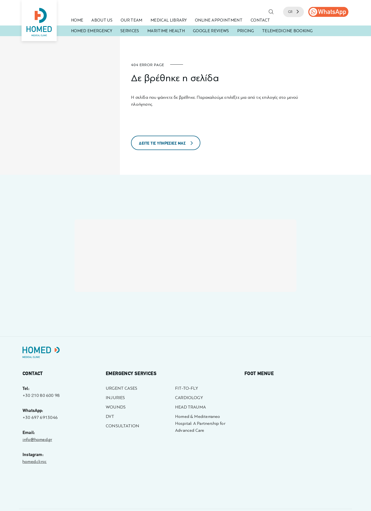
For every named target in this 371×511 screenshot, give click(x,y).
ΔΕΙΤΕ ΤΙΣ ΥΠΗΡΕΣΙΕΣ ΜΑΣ (166, 143)
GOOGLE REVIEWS (211, 30)
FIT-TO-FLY (186, 388)
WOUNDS (116, 407)
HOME (77, 20)
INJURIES (115, 397)
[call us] (328, 12)
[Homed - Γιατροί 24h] (41, 353)
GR (293, 12)
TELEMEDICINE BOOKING (287, 30)
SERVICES (129, 30)
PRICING (245, 30)
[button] (271, 11)
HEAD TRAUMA (190, 407)
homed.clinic (35, 461)
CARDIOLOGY (189, 397)
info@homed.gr (37, 439)
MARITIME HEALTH (166, 30)
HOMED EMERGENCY (91, 30)
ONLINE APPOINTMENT (218, 20)
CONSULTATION (122, 426)
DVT (110, 416)
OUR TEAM (131, 20)
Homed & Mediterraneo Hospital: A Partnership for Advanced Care (200, 423)
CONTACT (260, 20)
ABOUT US (101, 20)
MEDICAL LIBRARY (169, 20)
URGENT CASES (121, 388)
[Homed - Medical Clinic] (39, 20)
